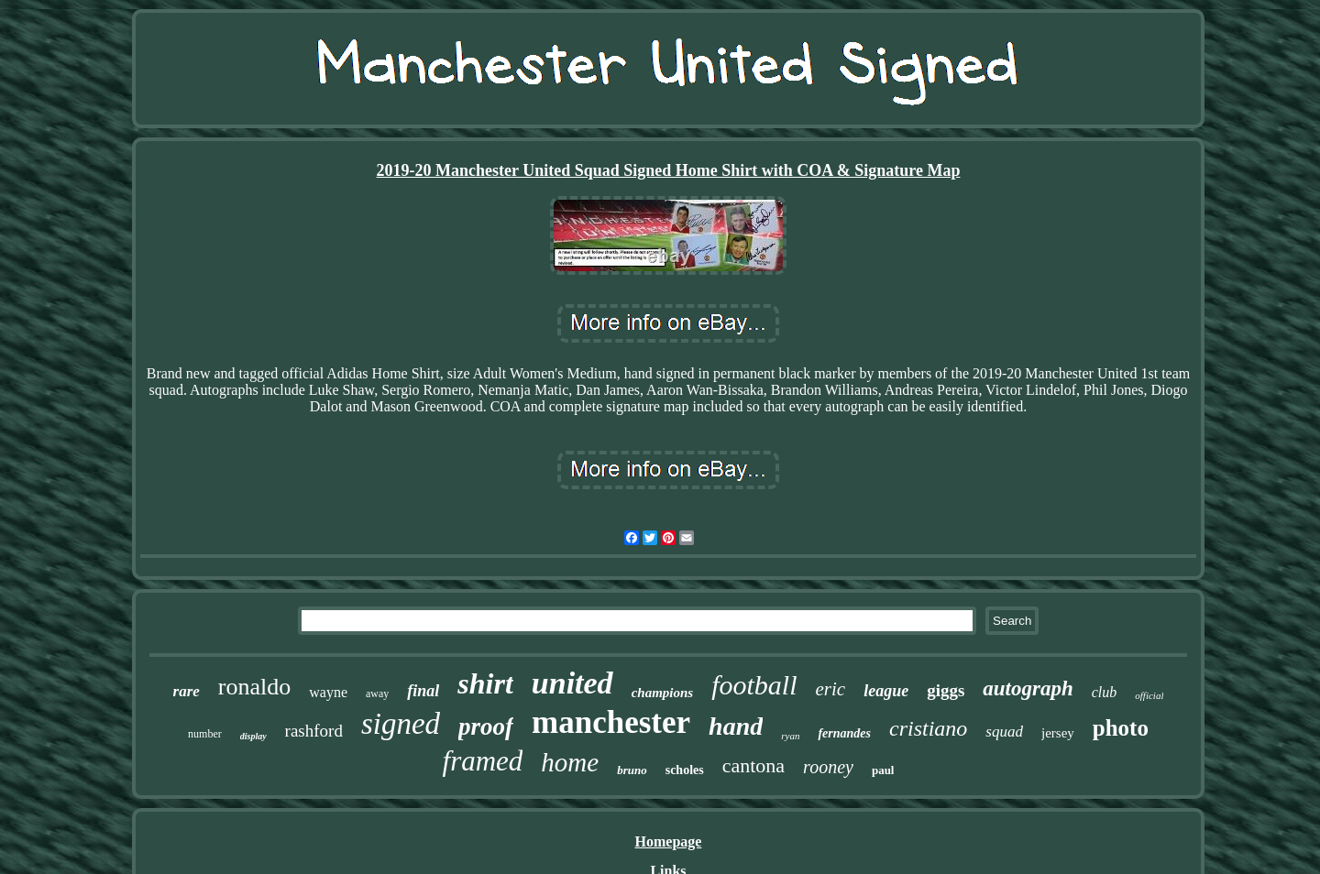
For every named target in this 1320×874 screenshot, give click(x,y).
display (253, 736)
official (1149, 695)
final (423, 691)
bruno (632, 770)
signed (400, 723)
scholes (685, 770)
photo (1121, 728)
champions (663, 692)
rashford (314, 730)
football (754, 685)
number (205, 733)
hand (736, 726)
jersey (1057, 733)
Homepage (668, 841)
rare (186, 691)
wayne (328, 692)
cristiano (928, 728)
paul (883, 770)
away (377, 693)
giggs (945, 690)
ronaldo (254, 686)
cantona (753, 765)
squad (1004, 731)
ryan (790, 735)
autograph (1027, 688)
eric (830, 689)
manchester (611, 722)
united (572, 683)
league (886, 691)
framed (483, 761)
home (570, 762)
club (1104, 692)
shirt (484, 683)
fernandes (844, 733)
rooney (828, 767)
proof (485, 726)
